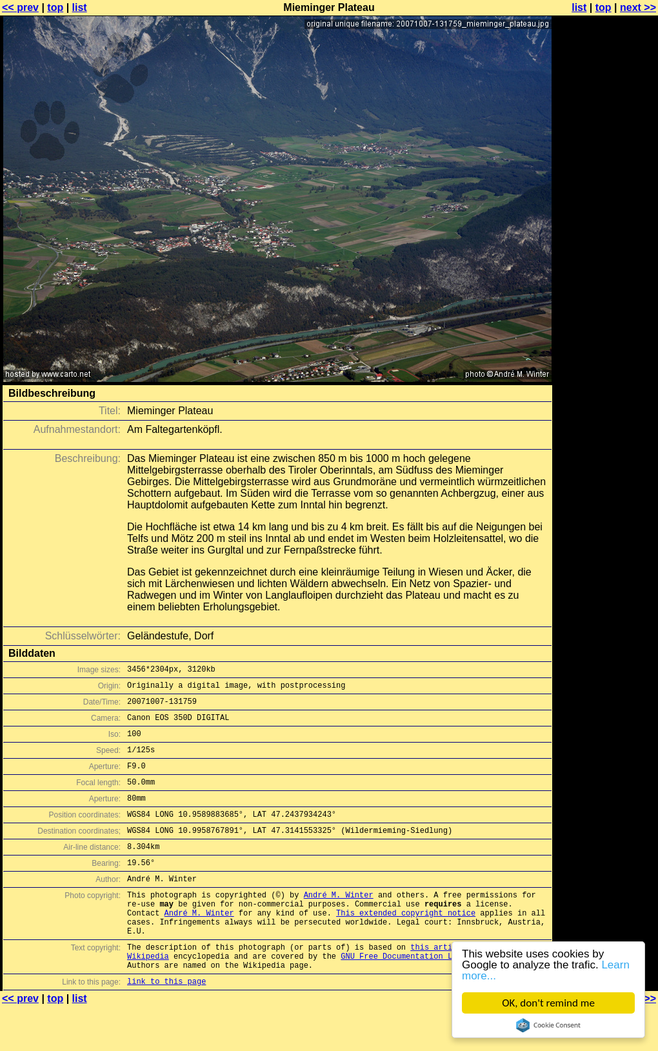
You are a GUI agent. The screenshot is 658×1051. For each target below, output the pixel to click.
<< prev (20, 7)
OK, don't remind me (548, 1003)
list (79, 7)
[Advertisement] (605, 319)
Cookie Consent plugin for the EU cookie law (548, 1025)
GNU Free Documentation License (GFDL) (426, 996)
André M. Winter (339, 923)
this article (438, 985)
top (55, 7)
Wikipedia (148, 996)
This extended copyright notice (405, 945)
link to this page (166, 1025)
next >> (638, 7)
